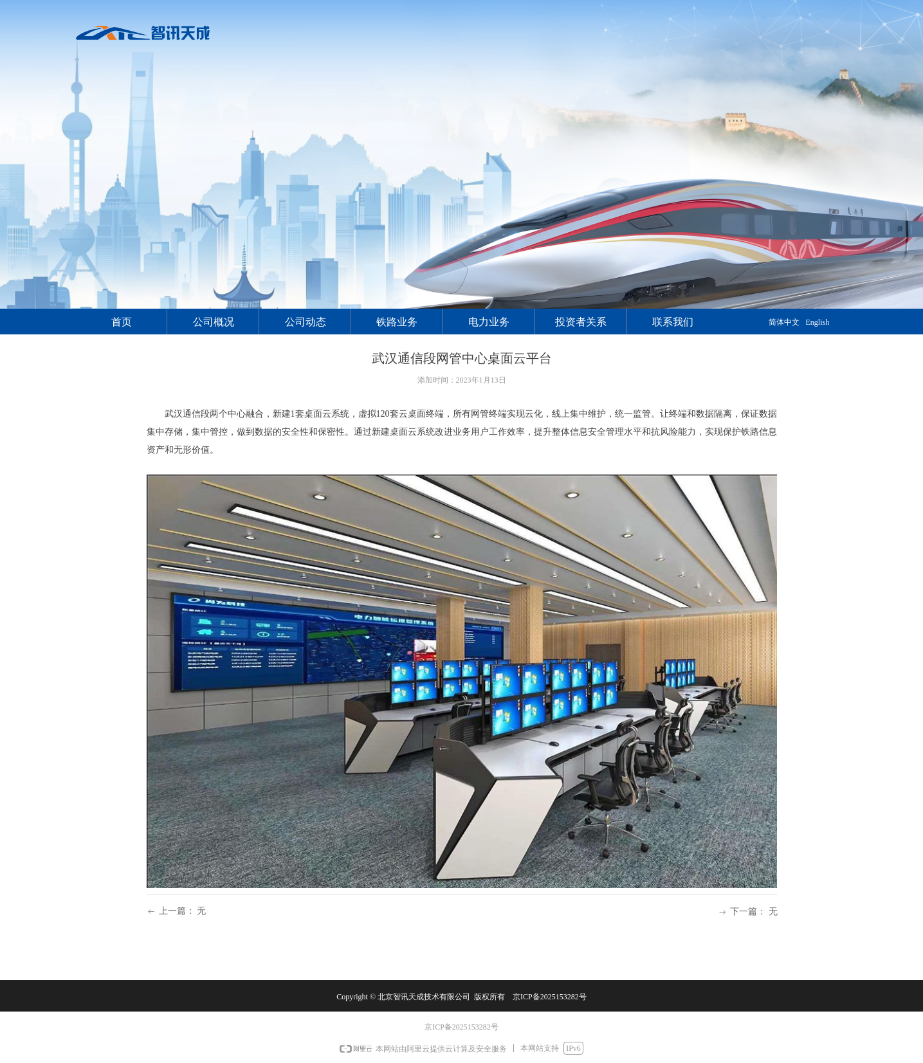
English (818, 322)
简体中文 (784, 322)
